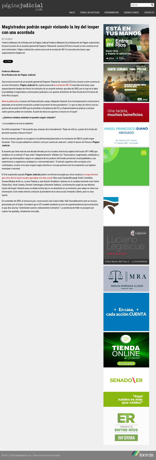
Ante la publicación (10, 101)
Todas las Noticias (89, 12)
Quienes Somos (131, 12)
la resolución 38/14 (62, 85)
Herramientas (112, 12)
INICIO (72, 12)
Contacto (149, 12)
